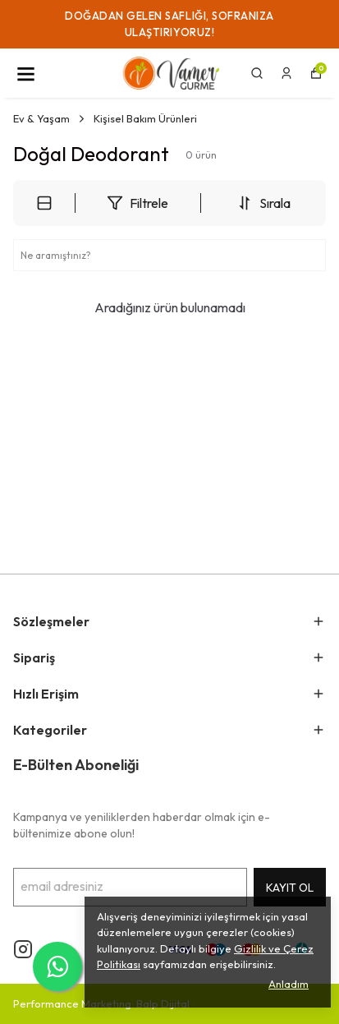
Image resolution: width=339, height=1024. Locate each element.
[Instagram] (23, 949)
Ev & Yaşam (50, 118)
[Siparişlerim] (286, 73)
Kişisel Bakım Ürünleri (145, 118)
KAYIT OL (290, 887)
